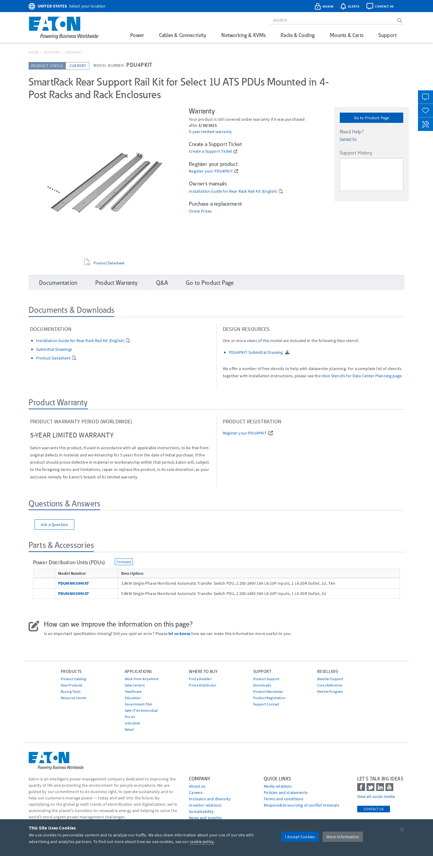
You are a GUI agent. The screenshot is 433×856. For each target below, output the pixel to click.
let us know (179, 633)
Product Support (266, 679)
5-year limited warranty (210, 131)
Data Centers (135, 685)
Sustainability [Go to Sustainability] (201, 811)
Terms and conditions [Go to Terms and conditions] (283, 799)
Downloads (262, 685)
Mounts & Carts (346, 35)
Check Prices (200, 211)
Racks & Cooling (298, 35)
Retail (129, 729)
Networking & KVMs (243, 35)
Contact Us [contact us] (374, 809)
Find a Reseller (200, 679)
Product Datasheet (109, 263)
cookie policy (202, 841)
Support (387, 35)
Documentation (58, 282)
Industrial (132, 723)
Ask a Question (54, 524)
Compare (124, 561)
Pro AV (130, 716)
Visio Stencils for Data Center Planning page (361, 375)
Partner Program (330, 691)
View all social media (376, 796)
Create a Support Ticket (210, 151)
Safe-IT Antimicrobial (141, 710)
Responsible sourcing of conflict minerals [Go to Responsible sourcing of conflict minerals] (301, 805)
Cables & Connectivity (182, 35)
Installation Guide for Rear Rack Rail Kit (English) (233, 191)
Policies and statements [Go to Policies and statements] (286, 792)
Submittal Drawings (54, 349)
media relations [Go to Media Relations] (278, 786)
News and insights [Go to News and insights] (205, 817)
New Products (72, 685)
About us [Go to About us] (197, 786)
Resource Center (73, 698)
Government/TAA (138, 704)
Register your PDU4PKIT (211, 171)
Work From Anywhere (141, 679)
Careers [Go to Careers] (196, 792)
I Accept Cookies (300, 836)
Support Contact (266, 704)
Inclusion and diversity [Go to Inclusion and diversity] (210, 799)
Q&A (162, 282)
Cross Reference (329, 685)
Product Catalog (73, 679)
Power (137, 35)
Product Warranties (268, 691)
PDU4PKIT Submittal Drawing (256, 352)
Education (133, 698)
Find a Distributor (202, 685)
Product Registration (269, 698)
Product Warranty (116, 282)
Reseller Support (330, 679)
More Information (343, 836)
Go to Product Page (371, 117)
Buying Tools (71, 691)
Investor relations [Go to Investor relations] (205, 805)
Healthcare (133, 691)
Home (34, 52)
